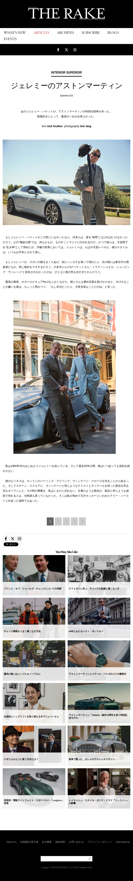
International (123, 841)
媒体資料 (60, 841)
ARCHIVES (65, 33)
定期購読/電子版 (29, 841)
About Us (11, 841)
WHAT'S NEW (15, 33)
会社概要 (47, 841)
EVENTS (10, 39)
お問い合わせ (76, 841)
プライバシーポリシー (99, 841)
